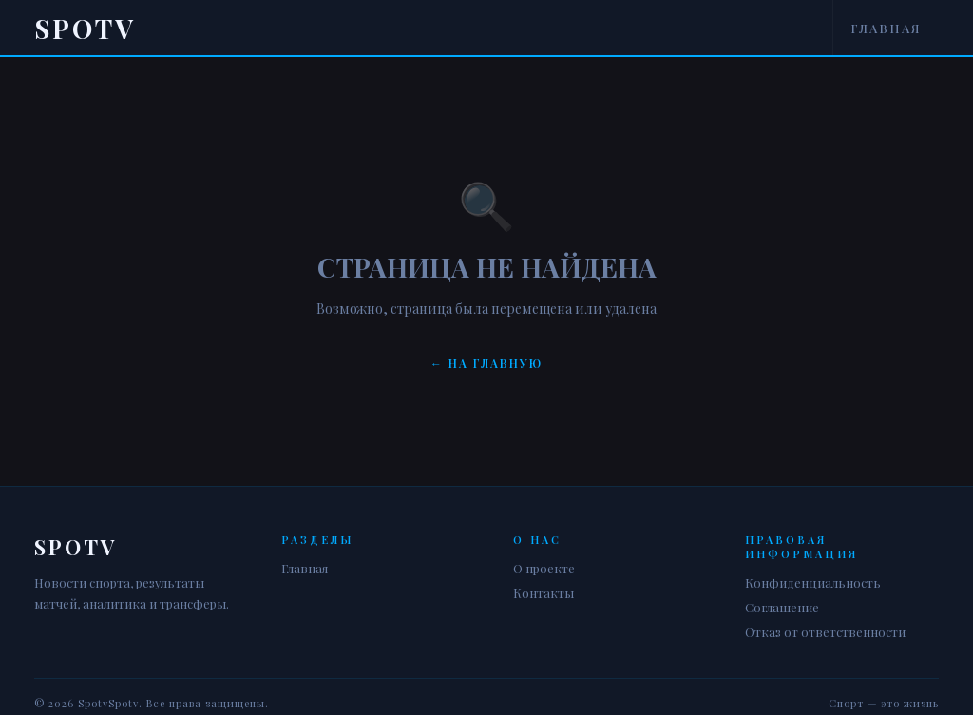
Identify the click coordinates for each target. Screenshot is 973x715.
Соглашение (782, 607)
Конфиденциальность (813, 582)
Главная (886, 28)
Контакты (543, 593)
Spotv (85, 28)
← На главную (486, 363)
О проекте (544, 568)
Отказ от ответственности (825, 632)
